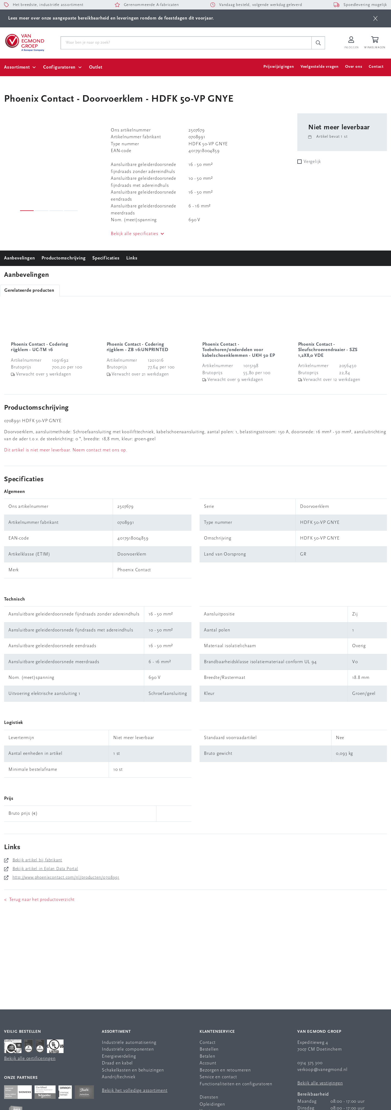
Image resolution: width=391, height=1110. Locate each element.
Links (131, 258)
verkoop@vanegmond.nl (322, 1069)
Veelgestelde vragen (320, 67)
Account (208, 1063)
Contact (376, 67)
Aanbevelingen (19, 258)
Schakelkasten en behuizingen (133, 1070)
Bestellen (209, 1049)
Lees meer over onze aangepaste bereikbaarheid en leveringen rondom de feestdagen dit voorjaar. (111, 18)
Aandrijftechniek (118, 1077)
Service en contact (218, 1077)
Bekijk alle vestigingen (320, 1083)
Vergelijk (312, 161)
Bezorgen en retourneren (225, 1070)
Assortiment (17, 67)
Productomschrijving (64, 258)
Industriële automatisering (129, 1042)
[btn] (375, 18)
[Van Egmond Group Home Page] (24, 42)
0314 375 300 (310, 1063)
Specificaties (105, 258)
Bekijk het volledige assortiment (135, 1090)
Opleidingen (212, 1104)
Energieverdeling (119, 1056)
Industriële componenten (128, 1049)
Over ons (353, 67)
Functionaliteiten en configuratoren (236, 1084)
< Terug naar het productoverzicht (39, 899)
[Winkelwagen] (375, 43)
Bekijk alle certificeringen (30, 1058)
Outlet (95, 67)
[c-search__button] (318, 42)
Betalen (207, 1056)
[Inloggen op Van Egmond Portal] (351, 43)
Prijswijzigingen (278, 67)
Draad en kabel (117, 1063)
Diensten (209, 1097)
